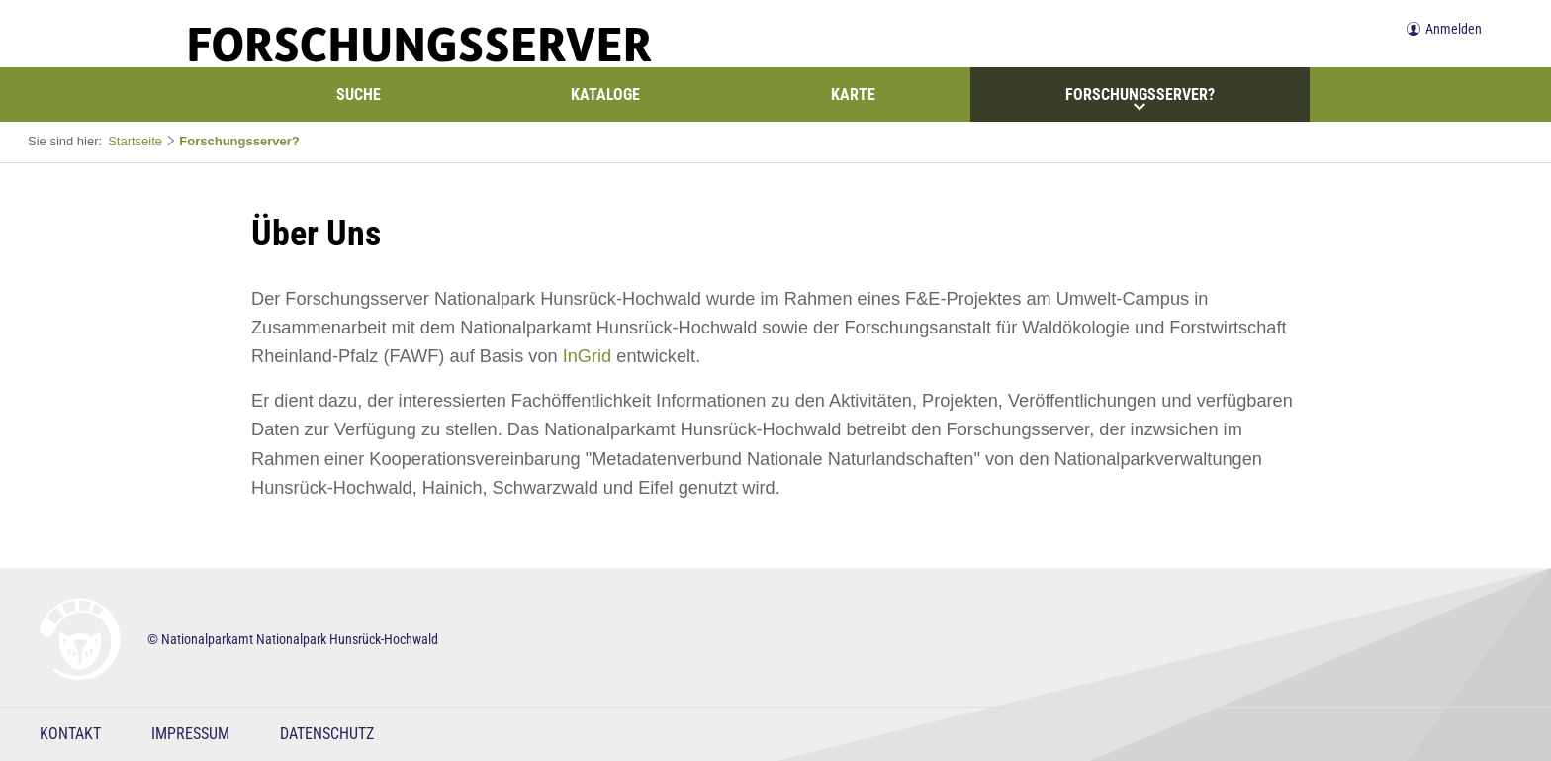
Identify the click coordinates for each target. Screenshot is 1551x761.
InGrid (587, 356)
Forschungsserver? (1140, 99)
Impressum (190, 733)
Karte (853, 94)
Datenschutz (327, 733)
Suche (358, 94)
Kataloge (605, 94)
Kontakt (70, 733)
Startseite (135, 141)
